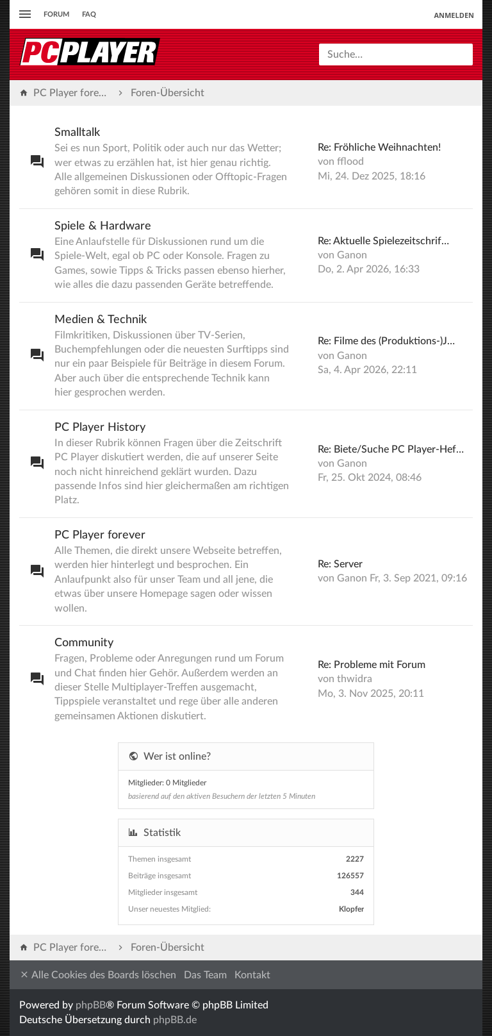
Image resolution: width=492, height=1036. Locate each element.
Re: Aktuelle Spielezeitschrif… (383, 241)
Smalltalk (77, 132)
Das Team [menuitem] (205, 975)
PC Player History (99, 427)
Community (83, 643)
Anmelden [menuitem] (454, 15)
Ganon (352, 255)
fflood (350, 161)
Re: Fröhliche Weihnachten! (379, 147)
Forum (56, 14)
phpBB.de (175, 1020)
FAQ (89, 14)
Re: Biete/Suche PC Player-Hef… (391, 449)
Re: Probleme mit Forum (371, 665)
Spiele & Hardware (102, 226)
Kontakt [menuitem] (252, 975)
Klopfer (351, 909)
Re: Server (340, 564)
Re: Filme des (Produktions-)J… (386, 341)
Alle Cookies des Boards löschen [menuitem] (97, 974)
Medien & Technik (100, 320)
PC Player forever (99, 535)
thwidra (354, 679)
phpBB (91, 1005)
